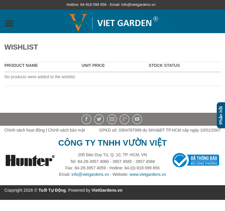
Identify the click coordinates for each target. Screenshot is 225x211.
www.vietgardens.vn (147, 174)
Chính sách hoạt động (24, 130)
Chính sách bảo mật (66, 130)
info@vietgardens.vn (90, 174)
